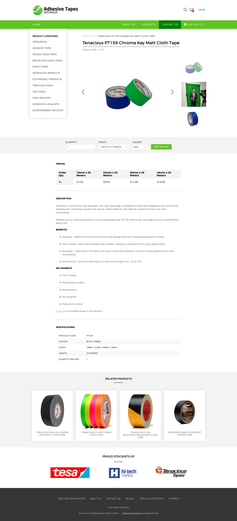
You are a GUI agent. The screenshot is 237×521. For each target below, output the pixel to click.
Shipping (174, 498)
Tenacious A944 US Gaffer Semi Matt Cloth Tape (52, 414)
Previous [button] (83, 91)
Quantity (71, 142)
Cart (191, 10)
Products (148, 24)
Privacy (130, 498)
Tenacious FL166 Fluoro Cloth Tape (96, 414)
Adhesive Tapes (55, 10)
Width (102, 142)
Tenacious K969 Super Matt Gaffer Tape (185, 414)
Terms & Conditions (152, 498)
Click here (61, 311)
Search (185, 10)
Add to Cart (161, 146)
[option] (128, 94)
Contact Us (170, 24)
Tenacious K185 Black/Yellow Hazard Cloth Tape (141, 415)
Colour (137, 142)
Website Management (132, 513)
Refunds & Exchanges (71, 498)
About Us (128, 24)
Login (201, 9)
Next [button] (172, 91)
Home (36, 24)
